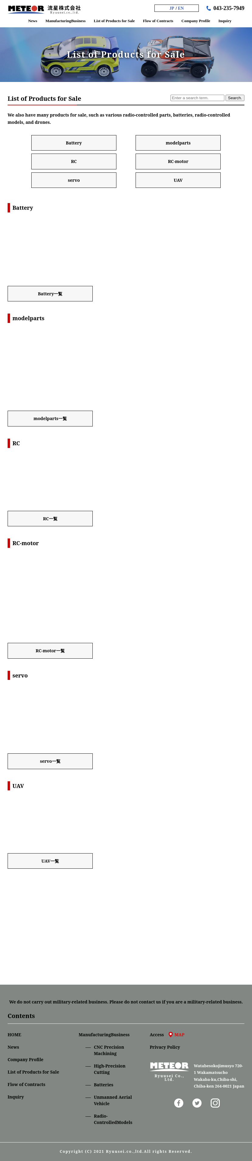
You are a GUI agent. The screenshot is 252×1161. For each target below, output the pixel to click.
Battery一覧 (50, 294)
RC (74, 161)
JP (171, 8)
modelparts (178, 143)
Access (167, 1034)
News (13, 1047)
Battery (74, 143)
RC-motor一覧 (50, 650)
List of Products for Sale (33, 1072)
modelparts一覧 (50, 418)
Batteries (103, 1085)
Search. (235, 98)
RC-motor (178, 161)
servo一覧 (50, 761)
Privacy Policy (165, 1047)
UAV (178, 180)
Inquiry (16, 1097)
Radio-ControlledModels (113, 1119)
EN (181, 8)
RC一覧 (50, 518)
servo (74, 180)
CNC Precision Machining (109, 1050)
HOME (14, 1034)
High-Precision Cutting (110, 1069)
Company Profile (25, 1059)
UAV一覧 (50, 861)
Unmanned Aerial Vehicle (113, 1100)
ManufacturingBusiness (104, 1034)
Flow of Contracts (26, 1084)
